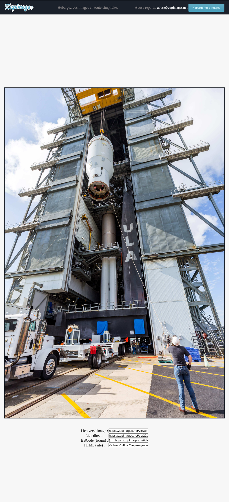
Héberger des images (206, 7)
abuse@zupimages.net (172, 7)
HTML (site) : (94, 445)
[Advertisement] (114, 51)
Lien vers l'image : (94, 431)
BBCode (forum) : (94, 440)
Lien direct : (94, 435)
